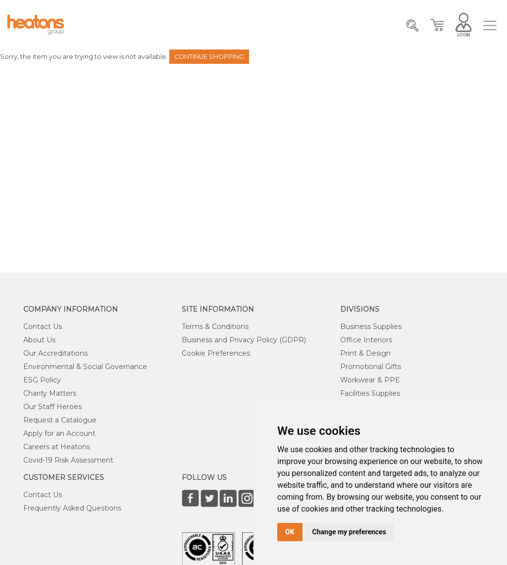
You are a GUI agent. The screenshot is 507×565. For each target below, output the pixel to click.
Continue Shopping (209, 56)
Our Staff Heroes (52, 406)
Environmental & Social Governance (85, 366)
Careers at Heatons (56, 446)
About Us (39, 339)
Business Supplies (371, 326)
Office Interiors (366, 339)
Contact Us (42, 326)
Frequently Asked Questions (72, 508)
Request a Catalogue (60, 420)
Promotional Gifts (370, 366)
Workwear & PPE (370, 380)
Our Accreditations (55, 353)
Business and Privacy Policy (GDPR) (244, 339)
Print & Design (365, 353)
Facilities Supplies (370, 393)
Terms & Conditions (215, 326)
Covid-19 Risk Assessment (68, 460)
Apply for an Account (59, 433)
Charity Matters (49, 393)
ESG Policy (42, 380)
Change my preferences (349, 532)
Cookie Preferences (216, 353)
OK (290, 532)
